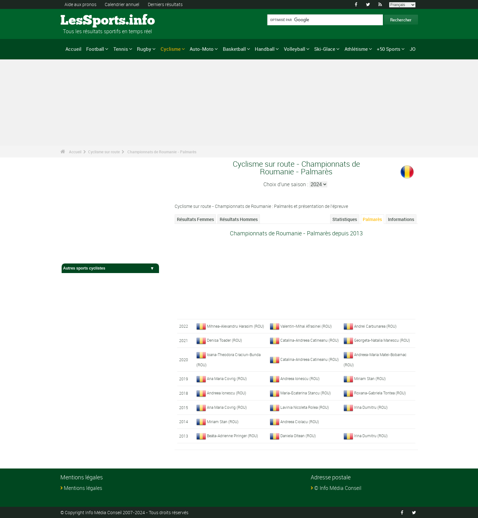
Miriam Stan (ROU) (370, 378)
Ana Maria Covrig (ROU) (227, 378)
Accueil (73, 49)
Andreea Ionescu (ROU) (300, 378)
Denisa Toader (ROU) (224, 340)
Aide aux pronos (80, 4)
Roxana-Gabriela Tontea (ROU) (380, 392)
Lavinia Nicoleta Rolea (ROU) (304, 407)
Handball (265, 49)
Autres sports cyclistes (110, 268)
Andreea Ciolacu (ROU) (299, 421)
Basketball (234, 49)
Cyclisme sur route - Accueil (89, 255)
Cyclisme (171, 49)
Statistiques (344, 219)
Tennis (120, 49)
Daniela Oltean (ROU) (298, 435)
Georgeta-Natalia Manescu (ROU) (382, 340)
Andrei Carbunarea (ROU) (375, 326)
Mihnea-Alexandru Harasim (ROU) (235, 326)
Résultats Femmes (195, 219)
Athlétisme (356, 49)
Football (95, 49)
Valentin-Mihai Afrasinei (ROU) (306, 326)
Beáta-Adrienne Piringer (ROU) (232, 435)
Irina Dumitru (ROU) (371, 407)
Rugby (144, 49)
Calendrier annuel (122, 4)
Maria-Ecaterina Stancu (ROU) (305, 392)
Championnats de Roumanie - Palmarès (161, 151)
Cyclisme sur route (104, 151)
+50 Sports (388, 49)
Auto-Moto (202, 49)
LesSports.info (84, 20)
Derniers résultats (165, 4)
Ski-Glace (324, 49)
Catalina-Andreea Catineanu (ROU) (309, 340)
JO (412, 49)
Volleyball (294, 49)
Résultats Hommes (239, 219)
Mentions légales (83, 487)
